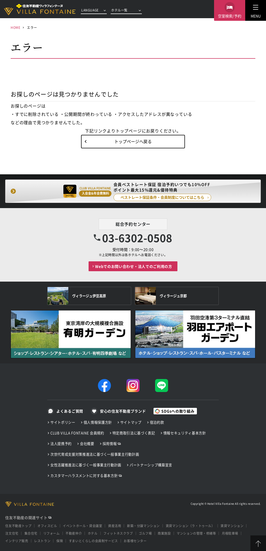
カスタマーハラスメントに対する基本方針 (84, 475)
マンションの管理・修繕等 (196, 533)
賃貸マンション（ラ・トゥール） (190, 525)
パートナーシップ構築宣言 (151, 464)
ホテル (93, 533)
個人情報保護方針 (98, 422)
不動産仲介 (73, 533)
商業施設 (164, 533)
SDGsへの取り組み (177, 411)
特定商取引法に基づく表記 (133, 432)
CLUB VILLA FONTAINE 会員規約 (77, 432)
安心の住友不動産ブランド (123, 411)
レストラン (42, 541)
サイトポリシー (62, 422)
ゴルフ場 (145, 533)
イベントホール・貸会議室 (82, 525)
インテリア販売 (16, 541)
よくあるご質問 (69, 411)
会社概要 (87, 443)
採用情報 (110, 443)
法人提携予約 (61, 443)
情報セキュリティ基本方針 (184, 432)
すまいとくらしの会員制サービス (93, 541)
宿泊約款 (157, 422)
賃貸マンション (232, 525)
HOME (15, 27)
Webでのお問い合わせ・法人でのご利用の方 (133, 266)
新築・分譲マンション (143, 525)
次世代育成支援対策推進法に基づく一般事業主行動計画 (94, 454)
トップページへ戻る (133, 141)
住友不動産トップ (18, 525)
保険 (59, 541)
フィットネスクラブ (118, 533)
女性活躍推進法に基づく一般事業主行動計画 (85, 464)
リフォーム (51, 533)
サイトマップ (131, 422)
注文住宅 (11, 533)
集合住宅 (30, 533)
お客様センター (135, 541)
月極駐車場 (230, 533)
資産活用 (114, 525)
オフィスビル (47, 525)
